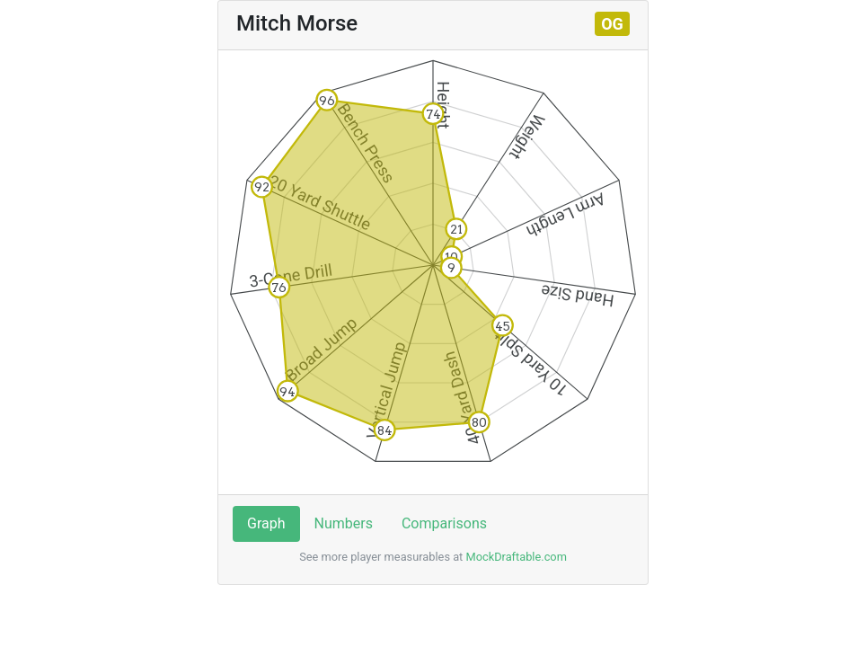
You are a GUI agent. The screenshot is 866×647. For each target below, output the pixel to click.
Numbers (343, 523)
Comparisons (444, 523)
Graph (266, 523)
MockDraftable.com (515, 556)
